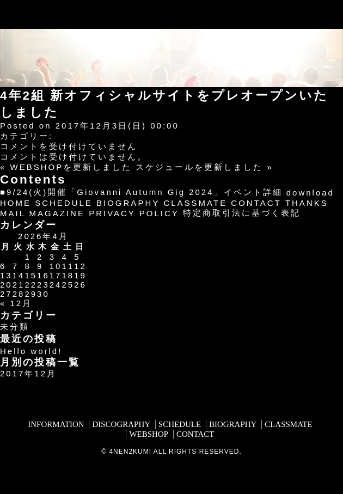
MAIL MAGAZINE (42, 213)
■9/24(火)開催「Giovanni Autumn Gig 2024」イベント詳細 (141, 192)
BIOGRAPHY (128, 203)
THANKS (306, 203)
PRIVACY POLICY (134, 213)
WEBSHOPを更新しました (71, 167)
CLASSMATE (195, 203)
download (310, 192)
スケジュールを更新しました (199, 167)
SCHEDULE (64, 203)
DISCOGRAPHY (121, 424)
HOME (15, 203)
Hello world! (31, 351)
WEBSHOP (148, 434)
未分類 (14, 326)
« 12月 (16, 303)
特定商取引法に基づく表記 (242, 212)
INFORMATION (56, 424)
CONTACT (256, 203)
